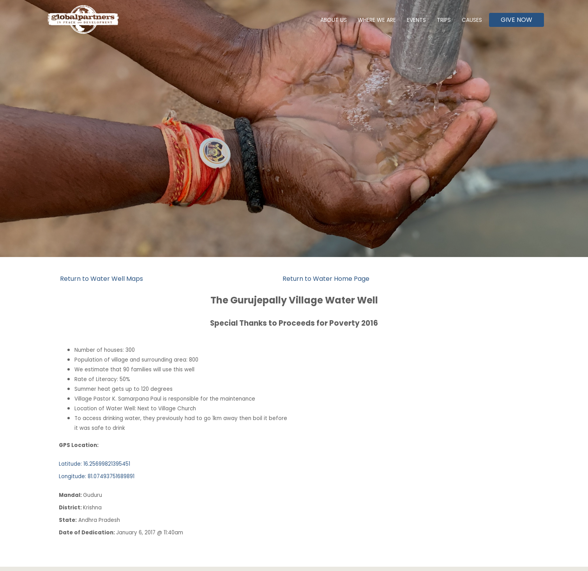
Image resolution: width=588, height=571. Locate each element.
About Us (333, 20)
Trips (444, 20)
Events (416, 20)
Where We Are (377, 20)
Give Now (516, 19)
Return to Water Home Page (326, 278)
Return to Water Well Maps (101, 278)
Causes (472, 20)
